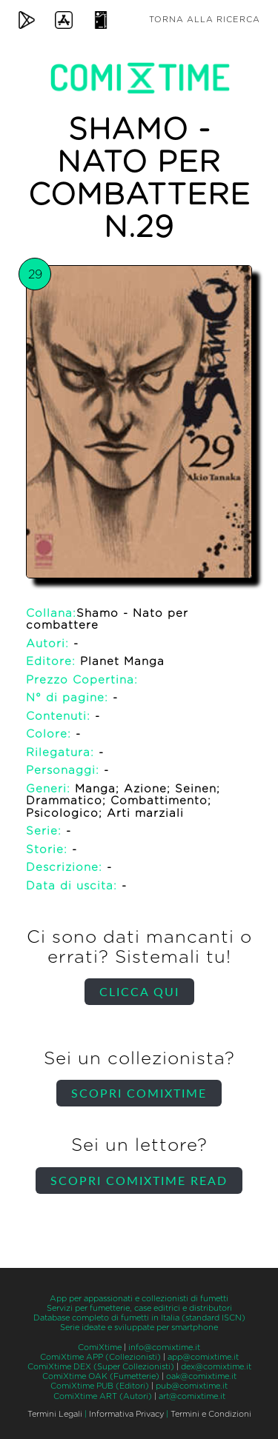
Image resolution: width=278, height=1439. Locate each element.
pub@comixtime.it (192, 1386)
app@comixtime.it (203, 1357)
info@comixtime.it (164, 1347)
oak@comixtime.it (201, 1376)
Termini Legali (54, 1414)
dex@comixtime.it (216, 1367)
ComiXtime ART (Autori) (102, 1396)
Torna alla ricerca (204, 20)
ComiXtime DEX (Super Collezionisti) (100, 1367)
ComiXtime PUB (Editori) (99, 1386)
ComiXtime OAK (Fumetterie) (100, 1376)
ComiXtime (100, 1347)
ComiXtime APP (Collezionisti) (100, 1357)
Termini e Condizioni (211, 1414)
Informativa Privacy (126, 1414)
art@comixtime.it (192, 1396)
